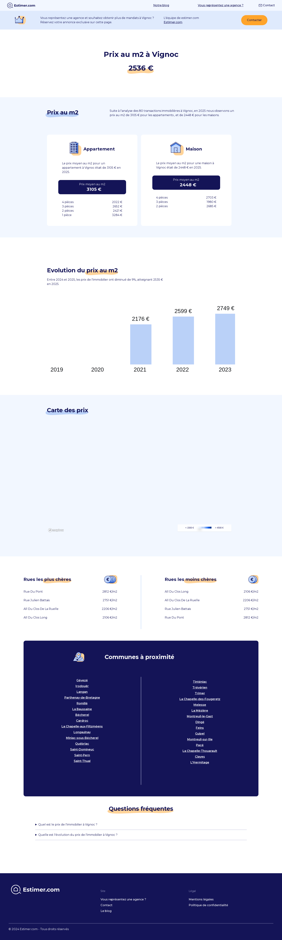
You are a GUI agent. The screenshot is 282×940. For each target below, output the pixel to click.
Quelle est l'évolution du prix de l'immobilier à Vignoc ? (77, 834)
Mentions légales (201, 899)
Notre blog (161, 5)
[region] (141, 479)
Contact (267, 5)
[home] (21, 5)
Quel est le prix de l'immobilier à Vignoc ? (67, 824)
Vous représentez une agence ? (221, 5)
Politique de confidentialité (208, 905)
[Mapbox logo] (56, 530)
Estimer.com (173, 22)
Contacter (254, 20)
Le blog (106, 911)
